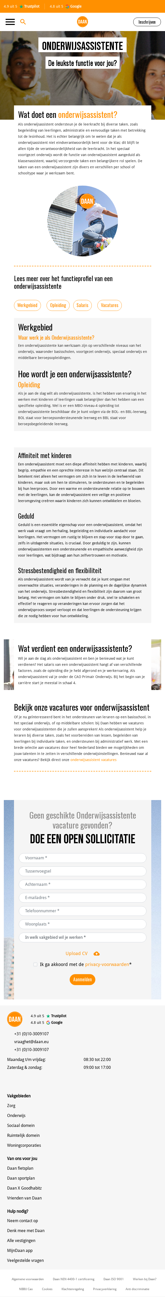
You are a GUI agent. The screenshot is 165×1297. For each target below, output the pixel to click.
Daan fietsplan (20, 1168)
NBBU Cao (26, 1289)
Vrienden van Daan (24, 1198)
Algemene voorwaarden (28, 1279)
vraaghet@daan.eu (31, 1041)
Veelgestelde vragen (25, 1260)
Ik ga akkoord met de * (86, 964)
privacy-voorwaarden (107, 964)
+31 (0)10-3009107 (31, 1033)
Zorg (11, 1105)
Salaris (82, 305)
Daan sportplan (21, 1178)
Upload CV (83, 953)
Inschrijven (147, 22)
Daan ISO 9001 (113, 1279)
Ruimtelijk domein (23, 1135)
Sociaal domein (21, 1125)
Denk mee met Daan (25, 1230)
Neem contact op (22, 1220)
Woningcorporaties (24, 1145)
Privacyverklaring (104, 1289)
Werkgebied (27, 305)
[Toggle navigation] (11, 22)
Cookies (47, 1289)
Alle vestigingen (21, 1240)
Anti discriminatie (137, 1289)
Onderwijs (16, 1115)
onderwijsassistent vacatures (93, 760)
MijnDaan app (20, 1250)
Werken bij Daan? (144, 1279)
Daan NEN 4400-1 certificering (73, 1279)
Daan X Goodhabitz (24, 1188)
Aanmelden (82, 979)
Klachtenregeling (73, 1289)
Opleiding (58, 305)
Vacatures (109, 305)
